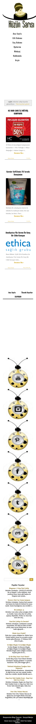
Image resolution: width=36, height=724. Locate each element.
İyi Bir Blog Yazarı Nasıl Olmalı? (19, 656)
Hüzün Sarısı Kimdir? (19, 633)
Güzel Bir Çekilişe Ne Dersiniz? (19, 621)
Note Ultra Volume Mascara (19, 691)
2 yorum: (28, 158)
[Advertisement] (18, 79)
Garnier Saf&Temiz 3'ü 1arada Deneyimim (18, 173)
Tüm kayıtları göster (23, 104)
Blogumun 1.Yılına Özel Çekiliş (19, 588)
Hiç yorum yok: (26, 267)
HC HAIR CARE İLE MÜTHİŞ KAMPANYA (18, 112)
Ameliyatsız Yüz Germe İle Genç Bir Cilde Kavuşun (18, 234)
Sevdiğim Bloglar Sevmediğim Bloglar (19, 645)
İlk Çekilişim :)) (19, 610)
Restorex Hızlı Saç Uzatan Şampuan (19, 600)
